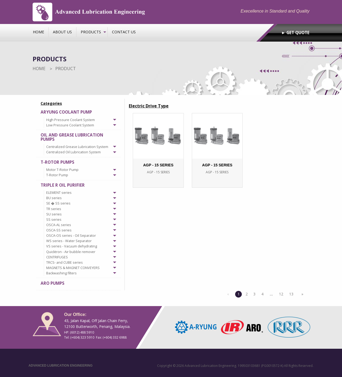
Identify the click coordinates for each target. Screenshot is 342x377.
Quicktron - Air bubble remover (70, 252)
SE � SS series (58, 203)
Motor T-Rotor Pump (62, 169)
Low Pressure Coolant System (70, 125)
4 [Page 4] (262, 293)
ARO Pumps (52, 283)
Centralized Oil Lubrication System (73, 152)
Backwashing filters (61, 273)
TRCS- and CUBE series (64, 262)
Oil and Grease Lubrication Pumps (72, 137)
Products (91, 31)
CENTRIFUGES (57, 257)
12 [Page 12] (281, 293)
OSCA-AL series (58, 225)
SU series (54, 214)
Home (38, 31)
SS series (53, 219)
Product (65, 68)
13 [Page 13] (291, 293)
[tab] (78, 118)
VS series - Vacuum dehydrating (71, 246)
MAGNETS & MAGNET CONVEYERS (73, 268)
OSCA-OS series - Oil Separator (71, 235)
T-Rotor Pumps (57, 162)
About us (62, 31)
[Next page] (301, 294)
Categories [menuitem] (51, 103)
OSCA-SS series (59, 230)
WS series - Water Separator (69, 241)
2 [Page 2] (247, 293)
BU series (54, 198)
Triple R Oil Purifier (63, 185)
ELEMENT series (59, 192)
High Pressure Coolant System (70, 120)
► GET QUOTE (295, 32)
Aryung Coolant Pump (66, 112)
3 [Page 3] (254, 293)
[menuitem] (39, 32)
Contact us (124, 31)
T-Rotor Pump (57, 175)
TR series (53, 209)
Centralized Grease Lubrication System (77, 147)
